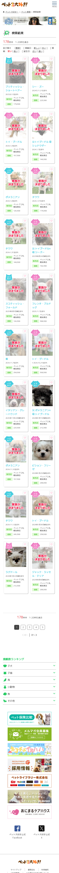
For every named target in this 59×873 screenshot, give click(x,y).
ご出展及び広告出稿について (37, 861)
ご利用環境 (15, 861)
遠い (40, 51)
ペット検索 (26, 12)
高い (16, 51)
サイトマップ (16, 857)
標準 (18, 48)
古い (44, 48)
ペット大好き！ (12, 12)
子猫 (10, 660)
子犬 (10, 653)
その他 (11, 688)
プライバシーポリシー (29, 864)
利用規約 (44, 857)
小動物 (11, 674)
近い (34, 51)
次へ (33, 622)
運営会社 (31, 857)
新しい (37, 48)
